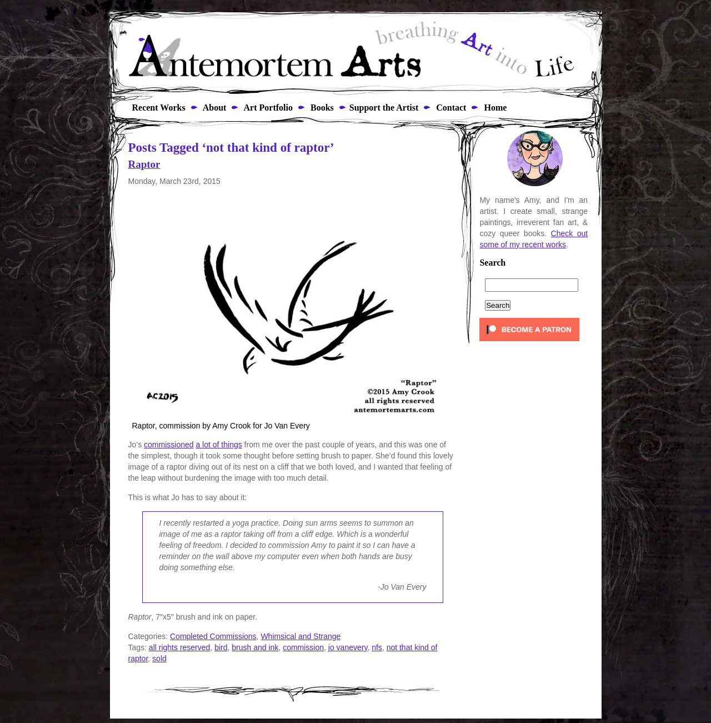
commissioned (168, 444)
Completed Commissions (213, 636)
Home (494, 107)
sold (159, 658)
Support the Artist (383, 107)
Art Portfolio (267, 107)
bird (220, 647)
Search (492, 262)
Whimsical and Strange (301, 636)
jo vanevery (348, 647)
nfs (377, 647)
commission (303, 647)
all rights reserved (180, 647)
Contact (450, 107)
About (214, 107)
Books (321, 107)
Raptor (144, 164)
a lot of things (219, 444)
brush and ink (255, 647)
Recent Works (156, 107)
